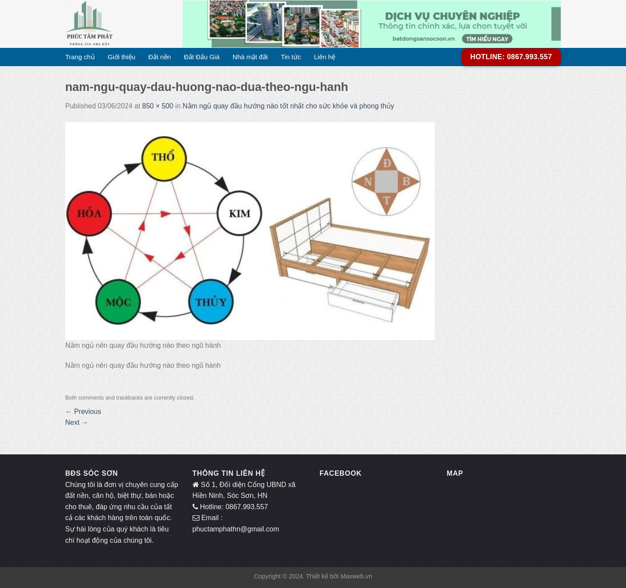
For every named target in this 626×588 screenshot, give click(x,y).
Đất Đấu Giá (202, 56)
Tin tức (291, 56)
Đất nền (159, 56)
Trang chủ (80, 56)
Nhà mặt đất (250, 56)
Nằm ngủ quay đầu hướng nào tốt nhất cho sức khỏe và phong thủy (288, 106)
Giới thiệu (122, 56)
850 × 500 (157, 106)
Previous (83, 411)
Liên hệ (324, 56)
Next (76, 422)
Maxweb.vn (356, 576)
